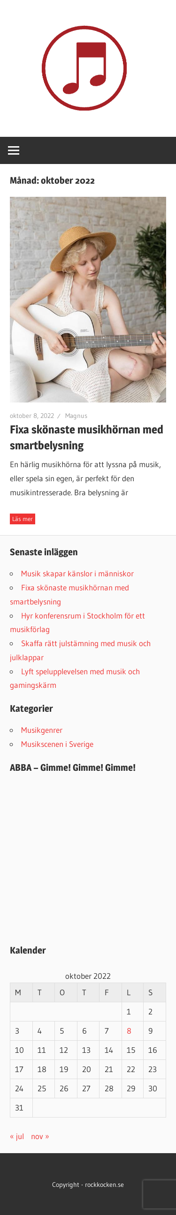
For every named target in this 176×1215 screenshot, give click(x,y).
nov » (40, 1136)
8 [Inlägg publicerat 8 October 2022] (129, 1031)
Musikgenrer (41, 730)
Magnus (76, 415)
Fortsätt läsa (22, 519)
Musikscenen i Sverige (57, 744)
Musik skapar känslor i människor (77, 573)
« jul (17, 1136)
